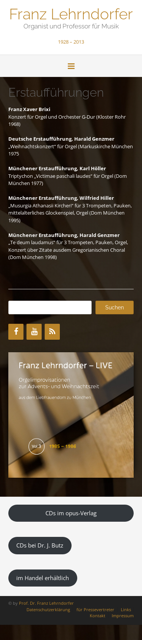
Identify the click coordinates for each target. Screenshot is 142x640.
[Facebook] (15, 332)
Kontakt (97, 615)
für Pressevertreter (95, 609)
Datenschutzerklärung (48, 609)
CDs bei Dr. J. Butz (39, 545)
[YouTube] (34, 332)
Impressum (123, 615)
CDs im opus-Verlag (71, 513)
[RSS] (52, 332)
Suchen (114, 307)
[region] (71, 415)
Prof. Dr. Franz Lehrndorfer (46, 603)
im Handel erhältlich (42, 578)
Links (126, 609)
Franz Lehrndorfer (71, 13)
